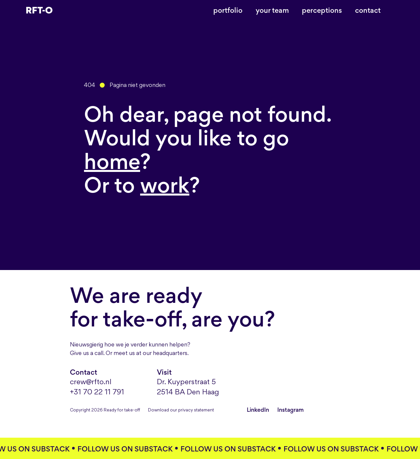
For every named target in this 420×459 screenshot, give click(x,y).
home (112, 161)
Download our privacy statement (181, 410)
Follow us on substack (127, 449)
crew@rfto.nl (90, 382)
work (164, 185)
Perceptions (322, 10)
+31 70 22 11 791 (97, 392)
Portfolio (227, 10)
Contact (368, 10)
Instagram (290, 409)
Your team (272, 10)
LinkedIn (258, 409)
